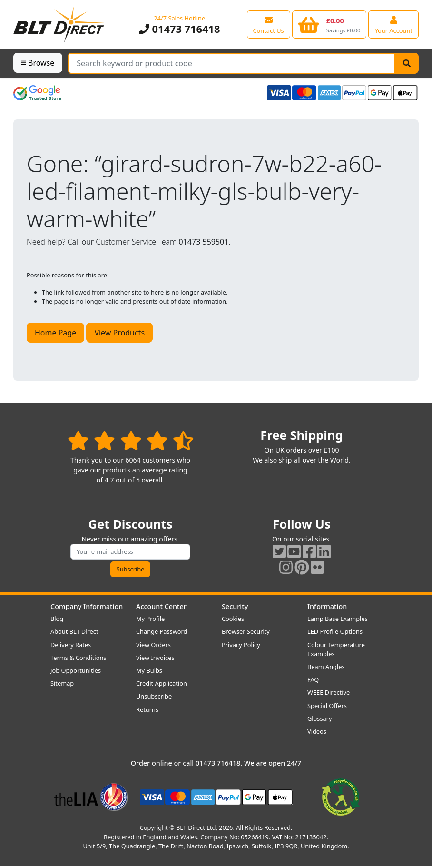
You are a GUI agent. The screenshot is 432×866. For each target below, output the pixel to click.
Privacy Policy (241, 644)
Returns (147, 709)
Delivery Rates (70, 644)
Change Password (161, 631)
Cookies (233, 618)
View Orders (153, 644)
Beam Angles (326, 666)
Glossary (319, 718)
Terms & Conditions (78, 657)
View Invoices (155, 657)
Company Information (86, 606)
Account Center (161, 606)
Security (235, 606)
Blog (56, 618)
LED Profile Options (335, 631)
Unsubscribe (154, 696)
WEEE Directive (328, 692)
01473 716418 (179, 29)
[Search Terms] (231, 63)
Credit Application (161, 683)
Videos (316, 731)
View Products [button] (119, 332)
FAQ (313, 679)
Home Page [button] (55, 332)
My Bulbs (149, 670)
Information (327, 606)
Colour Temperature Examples (336, 649)
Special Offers (327, 705)
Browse (37, 63)
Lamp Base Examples (337, 618)
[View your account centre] (393, 24)
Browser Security (246, 631)
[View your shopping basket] (329, 24)
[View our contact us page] (268, 24)
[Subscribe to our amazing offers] (130, 552)
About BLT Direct (74, 631)
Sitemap (62, 683)
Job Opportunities (75, 670)
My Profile (150, 618)
